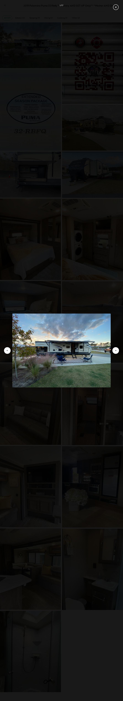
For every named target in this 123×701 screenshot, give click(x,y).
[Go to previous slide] (7, 350)
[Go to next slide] (115, 350)
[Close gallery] (116, 7)
